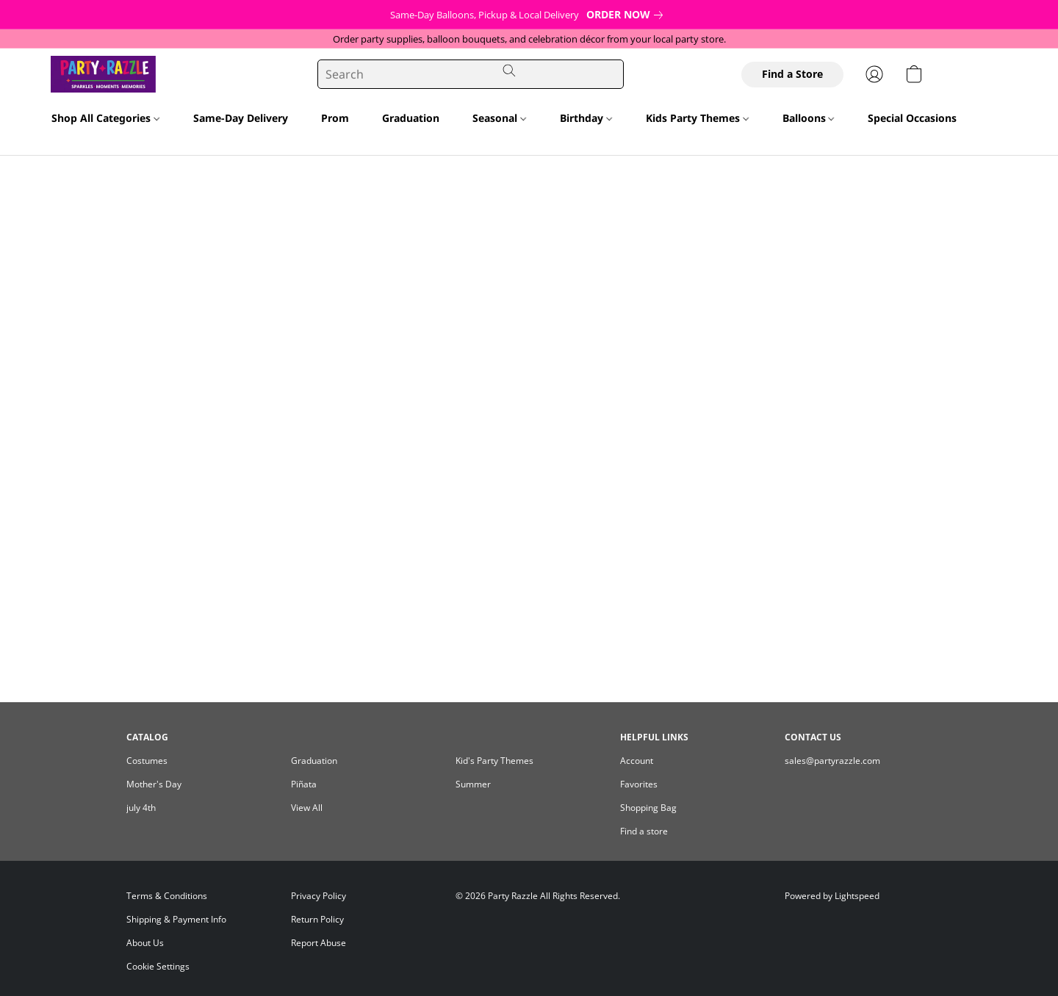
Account (636, 760)
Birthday (586, 118)
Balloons (808, 118)
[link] (627, 15)
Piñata (304, 784)
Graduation (410, 118)
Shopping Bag (648, 807)
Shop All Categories (105, 118)
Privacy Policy (318, 895)
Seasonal (499, 118)
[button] (81, 74)
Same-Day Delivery (240, 118)
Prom (335, 118)
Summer (473, 784)
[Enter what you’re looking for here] (471, 74)
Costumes (147, 760)
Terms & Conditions (166, 895)
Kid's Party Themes (494, 760)
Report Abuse (318, 943)
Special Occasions (916, 118)
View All (307, 807)
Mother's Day (153, 784)
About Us (145, 943)
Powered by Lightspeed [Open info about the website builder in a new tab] (832, 895)
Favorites (639, 784)
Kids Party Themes (697, 118)
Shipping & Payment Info (176, 919)
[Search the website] (509, 70)
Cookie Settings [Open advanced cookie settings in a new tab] (158, 966)
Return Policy (317, 919)
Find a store (644, 831)
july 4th (141, 807)
